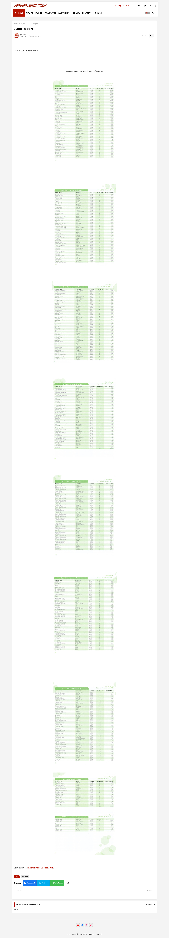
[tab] (19, 13)
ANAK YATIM (50, 13)
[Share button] (68, 883)
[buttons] (139, 6)
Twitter (45, 883)
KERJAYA (76, 13)
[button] (147, 13)
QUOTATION (63, 13)
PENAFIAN (86, 13)
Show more (150, 904)
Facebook (31, 883)
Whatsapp (58, 883)
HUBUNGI (98, 13)
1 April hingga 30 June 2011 (40, 868)
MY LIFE (29, 13)
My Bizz (23, 24)
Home (16, 24)
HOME (20, 13)
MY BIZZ (38, 13)
